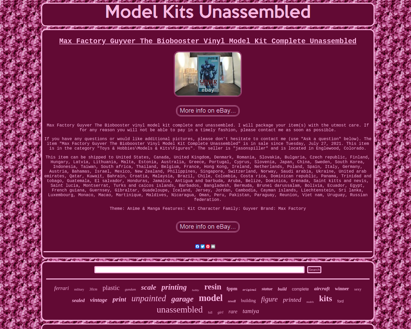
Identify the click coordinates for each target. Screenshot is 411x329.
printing (174, 287)
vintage (98, 300)
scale (148, 287)
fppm (231, 288)
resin (212, 286)
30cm (93, 289)
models (310, 301)
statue (267, 288)
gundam (130, 289)
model (211, 298)
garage (182, 298)
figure (269, 299)
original (249, 290)
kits (325, 298)
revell (232, 301)
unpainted (148, 298)
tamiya (251, 311)
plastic (111, 287)
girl (220, 312)
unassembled (180, 309)
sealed (78, 300)
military (79, 289)
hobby (195, 290)
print (119, 299)
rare (233, 311)
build (282, 289)
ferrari (61, 288)
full (210, 312)
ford (340, 301)
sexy (358, 289)
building (248, 300)
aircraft (322, 288)
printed (292, 299)
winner (342, 288)
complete (300, 289)
